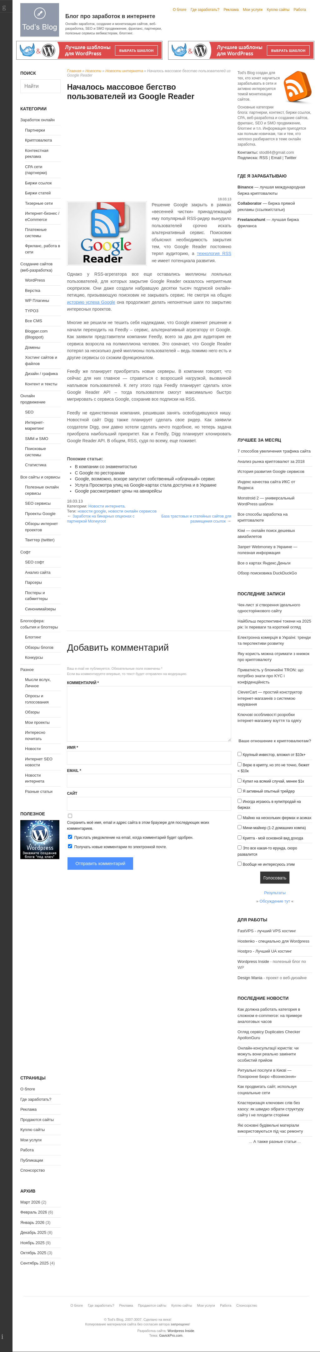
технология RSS (214, 253)
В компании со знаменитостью (106, 466)
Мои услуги (252, 10)
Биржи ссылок (38, 183)
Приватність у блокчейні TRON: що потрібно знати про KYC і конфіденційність (270, 676)
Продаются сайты (37, 1119)
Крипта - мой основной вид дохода (273, 838)
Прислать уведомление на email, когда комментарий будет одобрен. (130, 837)
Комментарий (83, 683)
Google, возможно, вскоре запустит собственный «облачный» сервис (145, 478)
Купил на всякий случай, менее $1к (273, 781)
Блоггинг (33, 637)
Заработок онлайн (37, 120)
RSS (263, 157)
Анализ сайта (38, 572)
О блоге (180, 10)
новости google (92, 511)
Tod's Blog (39, 20)
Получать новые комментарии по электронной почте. (117, 846)
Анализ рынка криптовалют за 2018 (271, 461)
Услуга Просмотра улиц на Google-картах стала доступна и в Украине (145, 485)
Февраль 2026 (33, 1212)
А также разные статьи (274, 1141)
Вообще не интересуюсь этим (269, 864)
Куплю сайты (278, 10)
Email (74, 771)
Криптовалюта (38, 140)
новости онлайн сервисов (132, 511)
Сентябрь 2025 (34, 1263)
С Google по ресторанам (100, 472)
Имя (72, 747)
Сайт (72, 793)
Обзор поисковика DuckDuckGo (267, 573)
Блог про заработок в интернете (110, 16)
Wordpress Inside (253, 961)
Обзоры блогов (39, 647)
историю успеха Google (91, 302)
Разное (27, 669)
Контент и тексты (41, 384)
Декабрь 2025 (33, 1232)
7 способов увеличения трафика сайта (274, 451)
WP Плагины (37, 300)
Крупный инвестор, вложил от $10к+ (274, 755)
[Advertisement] (149, 149)
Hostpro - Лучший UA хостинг (265, 951)
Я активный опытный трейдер (269, 791)
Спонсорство (32, 1170)
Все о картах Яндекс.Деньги (264, 563)
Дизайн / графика (41, 373)
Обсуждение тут (275, 901)
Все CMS (33, 320)
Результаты (274, 892)
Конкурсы (34, 657)
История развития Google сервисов (271, 471)
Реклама (230, 10)
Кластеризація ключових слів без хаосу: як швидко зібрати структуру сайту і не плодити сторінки (270, 1108)
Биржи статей (38, 193)
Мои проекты (37, 722)
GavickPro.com (170, 1335)
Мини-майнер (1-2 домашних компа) (274, 828)
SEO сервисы (38, 503)
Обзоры (32, 712)
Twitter (290, 157)
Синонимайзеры (40, 609)
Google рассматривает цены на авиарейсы (118, 490)
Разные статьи (38, 791)
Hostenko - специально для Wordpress (273, 941)
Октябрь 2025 (33, 1252)
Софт (25, 552)
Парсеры (33, 582)
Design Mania (250, 977)
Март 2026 (30, 1202)
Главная (74, 71)
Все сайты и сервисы (40, 477)
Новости (93, 71)
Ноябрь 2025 (32, 1242)
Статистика (35, 465)
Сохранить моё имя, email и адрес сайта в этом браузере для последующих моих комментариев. (138, 825)
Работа (300, 10)
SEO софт (34, 562)
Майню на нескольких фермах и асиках (277, 818)
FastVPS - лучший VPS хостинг (267, 931)
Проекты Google (40, 513)
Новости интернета (124, 71)
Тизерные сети (39, 203)
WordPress (35, 280)
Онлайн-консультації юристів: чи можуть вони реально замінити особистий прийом (268, 1054)
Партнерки (35, 130)
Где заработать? (205, 10)
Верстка (32, 290)
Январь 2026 (32, 1222)
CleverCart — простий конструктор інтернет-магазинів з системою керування (270, 698)
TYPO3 (31, 310)
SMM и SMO (36, 438)
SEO (29, 412)
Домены (32, 347)
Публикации (31, 1160)
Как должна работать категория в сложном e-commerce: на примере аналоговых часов (270, 1015)
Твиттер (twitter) (40, 540)
